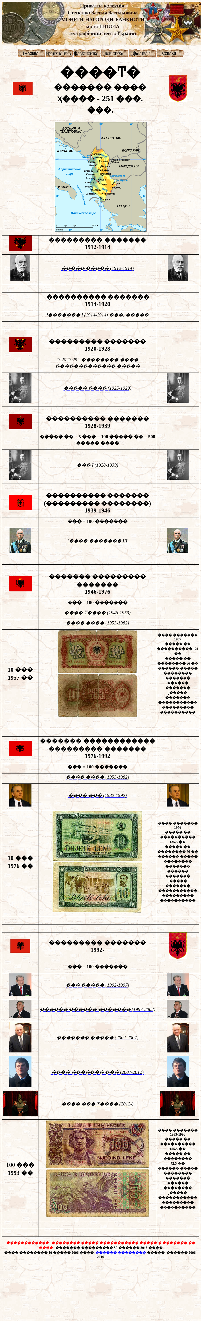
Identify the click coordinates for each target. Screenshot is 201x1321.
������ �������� (121, 1252)
